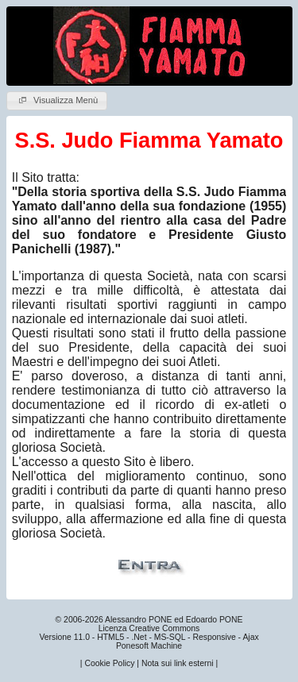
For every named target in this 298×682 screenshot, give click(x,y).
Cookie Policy (109, 663)
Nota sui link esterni (177, 663)
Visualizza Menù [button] (57, 100)
